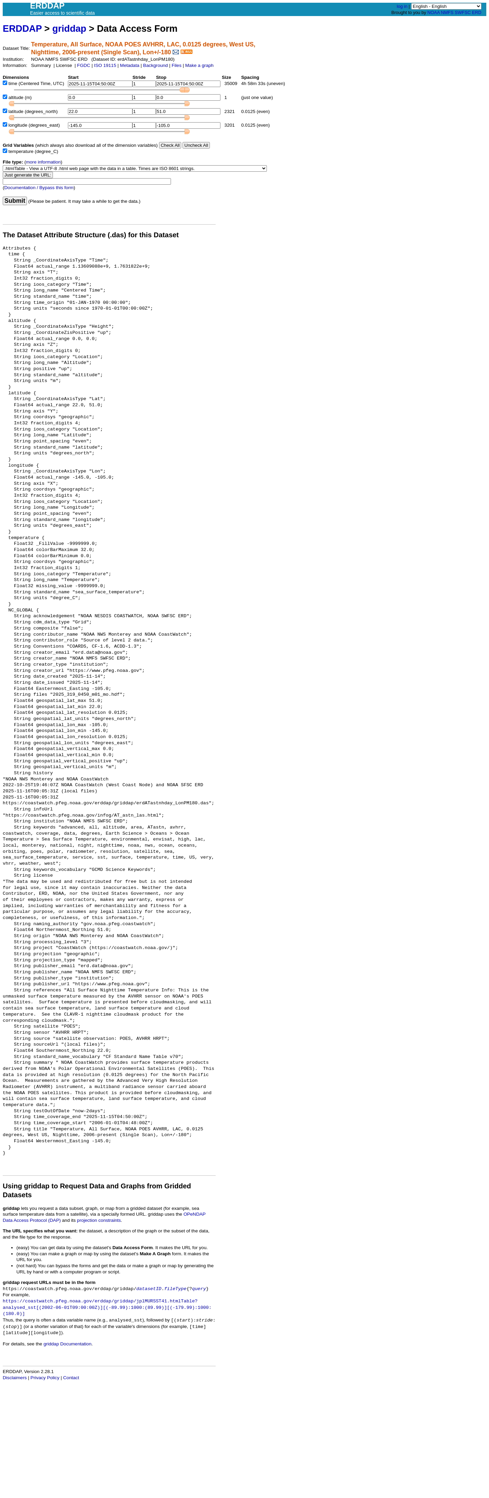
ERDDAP (22, 28)
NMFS (447, 12)
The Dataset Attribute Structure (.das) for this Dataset (91, 235)
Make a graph (199, 65)
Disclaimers (15, 1377)
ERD (476, 12)
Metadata (130, 65)
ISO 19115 (105, 65)
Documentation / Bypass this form (39, 187)
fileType (175, 1288)
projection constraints (99, 1220)
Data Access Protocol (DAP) (32, 1220)
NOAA (433, 12)
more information (43, 162)
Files (177, 65)
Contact (71, 1377)
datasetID (148, 1288)
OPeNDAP (195, 1214)
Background (155, 65)
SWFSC (463, 12)
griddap (69, 28)
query (199, 1288)
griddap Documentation (67, 1343)
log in (402, 6)
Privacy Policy (44, 1377)
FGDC (83, 65)
